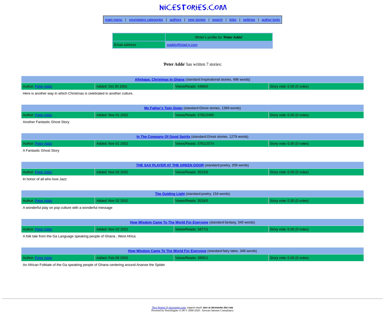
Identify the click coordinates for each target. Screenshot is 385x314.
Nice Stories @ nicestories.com (169, 307)
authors (175, 20)
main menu (113, 20)
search (217, 20)
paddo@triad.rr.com (182, 45)
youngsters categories (146, 20)
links (232, 20)
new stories (197, 20)
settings (249, 20)
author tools (271, 20)
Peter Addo (43, 86)
